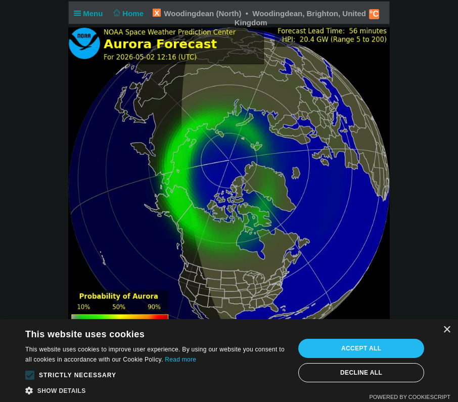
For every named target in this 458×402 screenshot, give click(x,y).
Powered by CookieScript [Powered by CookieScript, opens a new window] (409, 397)
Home (127, 13)
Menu (90, 13)
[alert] (229, 360)
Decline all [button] (361, 372)
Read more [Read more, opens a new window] (180, 359)
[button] (30, 375)
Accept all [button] (361, 348)
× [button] (446, 330)
